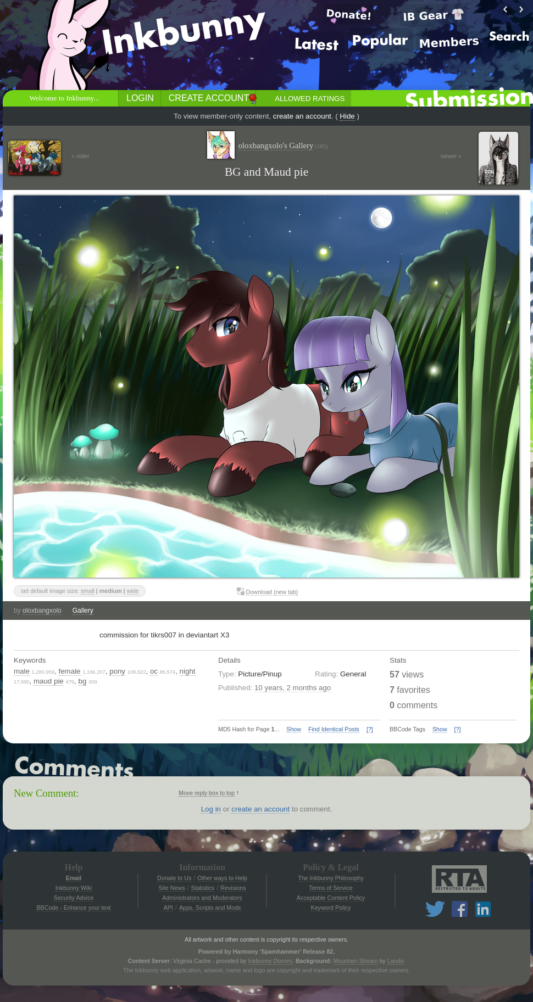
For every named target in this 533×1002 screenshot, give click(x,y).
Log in (211, 809)
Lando (395, 961)
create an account (302, 116)
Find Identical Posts (333, 729)
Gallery (83, 610)
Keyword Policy (331, 907)
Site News (171, 888)
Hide (347, 116)
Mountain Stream (356, 961)
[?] (370, 729)
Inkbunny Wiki (73, 888)
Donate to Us (174, 878)
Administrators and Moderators (202, 897)
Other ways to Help (222, 878)
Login (140, 98)
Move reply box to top (207, 793)
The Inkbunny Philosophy (331, 878)
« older (80, 156)
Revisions (233, 888)
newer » (451, 156)
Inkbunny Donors (270, 961)
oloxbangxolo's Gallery (282, 145)
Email (73, 878)
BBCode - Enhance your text (73, 907)
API (168, 907)
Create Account (209, 98)
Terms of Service (330, 888)
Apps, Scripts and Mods (210, 907)
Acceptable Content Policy (331, 897)
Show (293, 729)
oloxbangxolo (42, 610)
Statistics (203, 888)
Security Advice (74, 897)
